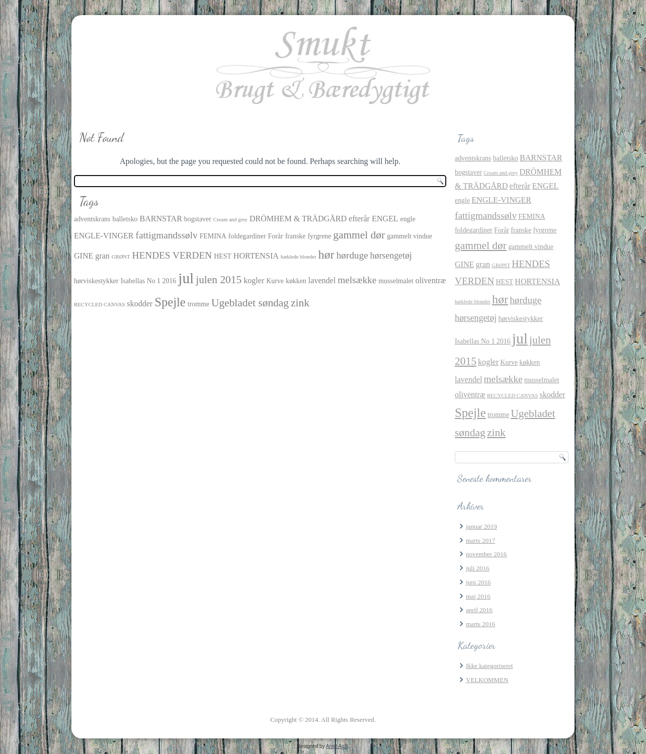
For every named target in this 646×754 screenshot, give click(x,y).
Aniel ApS (337, 746)
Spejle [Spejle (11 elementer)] (170, 302)
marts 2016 (480, 624)
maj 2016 (478, 596)
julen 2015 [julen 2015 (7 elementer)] (218, 280)
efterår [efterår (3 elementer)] (359, 218)
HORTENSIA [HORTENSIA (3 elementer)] (256, 256)
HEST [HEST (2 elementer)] (222, 256)
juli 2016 (478, 568)
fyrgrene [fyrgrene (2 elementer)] (319, 236)
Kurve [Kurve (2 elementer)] (275, 281)
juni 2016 (478, 582)
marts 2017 (480, 540)
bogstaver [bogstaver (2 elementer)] (197, 219)
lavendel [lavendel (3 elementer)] (322, 280)
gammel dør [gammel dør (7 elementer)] (359, 235)
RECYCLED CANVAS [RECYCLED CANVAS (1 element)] (99, 304)
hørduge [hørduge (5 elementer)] (352, 255)
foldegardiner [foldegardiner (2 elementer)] (247, 236)
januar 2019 (481, 526)
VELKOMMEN (487, 680)
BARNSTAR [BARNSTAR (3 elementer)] (161, 218)
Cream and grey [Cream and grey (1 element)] (230, 219)
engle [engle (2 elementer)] (408, 219)
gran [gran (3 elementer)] (102, 256)
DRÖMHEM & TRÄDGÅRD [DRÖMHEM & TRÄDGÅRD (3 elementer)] (298, 218)
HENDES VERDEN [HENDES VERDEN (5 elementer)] (172, 255)
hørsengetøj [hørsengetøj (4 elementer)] (391, 255)
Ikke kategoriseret (489, 665)
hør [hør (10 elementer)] (326, 254)
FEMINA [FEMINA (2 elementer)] (213, 236)
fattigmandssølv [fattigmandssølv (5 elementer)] (167, 235)
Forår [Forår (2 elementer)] (275, 236)
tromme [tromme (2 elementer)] (198, 304)
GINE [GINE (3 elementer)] (83, 256)
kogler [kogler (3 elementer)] (254, 280)
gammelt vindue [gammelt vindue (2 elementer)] (409, 236)
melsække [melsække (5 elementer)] (357, 280)
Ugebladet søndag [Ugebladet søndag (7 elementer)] (250, 303)
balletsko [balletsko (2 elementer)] (124, 219)
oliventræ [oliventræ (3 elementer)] (431, 280)
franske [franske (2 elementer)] (295, 236)
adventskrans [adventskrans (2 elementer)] (92, 219)
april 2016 (479, 610)
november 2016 (486, 554)
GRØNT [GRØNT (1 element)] (121, 257)
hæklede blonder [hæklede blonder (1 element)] (298, 257)
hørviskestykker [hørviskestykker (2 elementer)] (96, 281)
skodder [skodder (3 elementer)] (139, 303)
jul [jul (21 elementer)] (186, 278)
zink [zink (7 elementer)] (300, 303)
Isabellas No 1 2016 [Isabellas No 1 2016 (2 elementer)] (149, 281)
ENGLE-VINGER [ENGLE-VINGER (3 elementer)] (104, 235)
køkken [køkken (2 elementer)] (296, 281)
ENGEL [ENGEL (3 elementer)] (385, 218)
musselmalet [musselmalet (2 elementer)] (395, 281)
